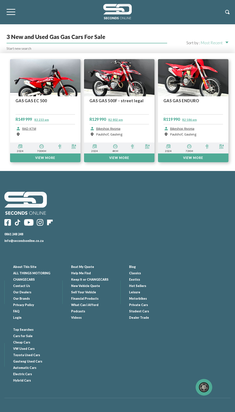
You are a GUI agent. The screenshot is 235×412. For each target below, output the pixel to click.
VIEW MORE (45, 158)
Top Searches (193, 267)
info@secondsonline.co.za (24, 241)
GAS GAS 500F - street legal (116, 101)
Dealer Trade (136, 317)
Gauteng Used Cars (197, 298)
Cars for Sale (192, 273)
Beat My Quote (81, 267)
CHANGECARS (24, 279)
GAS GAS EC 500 (31, 101)
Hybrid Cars (192, 317)
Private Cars (135, 305)
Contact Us (21, 286)
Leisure (131, 292)
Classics (132, 273)
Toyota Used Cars (196, 292)
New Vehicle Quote (84, 286)
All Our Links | (130, 406)
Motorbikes (135, 298)
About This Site (25, 267)
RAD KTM (29, 128)
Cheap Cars (191, 279)
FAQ (16, 311)
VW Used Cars (193, 286)
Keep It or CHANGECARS (88, 279)
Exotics (131, 279)
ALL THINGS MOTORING (31, 273)
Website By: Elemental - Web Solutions (163, 406)
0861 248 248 (13, 234)
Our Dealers (22, 292)
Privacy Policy (23, 305)
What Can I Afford (83, 305)
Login (17, 317)
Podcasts (77, 311)
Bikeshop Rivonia (108, 128)
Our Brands (21, 298)
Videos (75, 317)
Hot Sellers (134, 286)
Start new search (19, 48)
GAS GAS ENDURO (181, 101)
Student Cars (136, 311)
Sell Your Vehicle (82, 292)
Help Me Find (79, 273)
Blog (129, 267)
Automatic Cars (194, 305)
